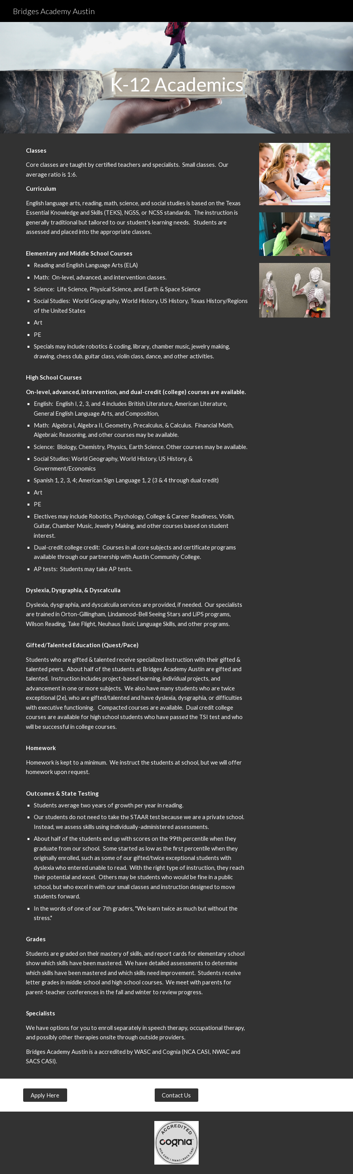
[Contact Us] (177, 1095)
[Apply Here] (45, 1095)
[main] (176, 77)
